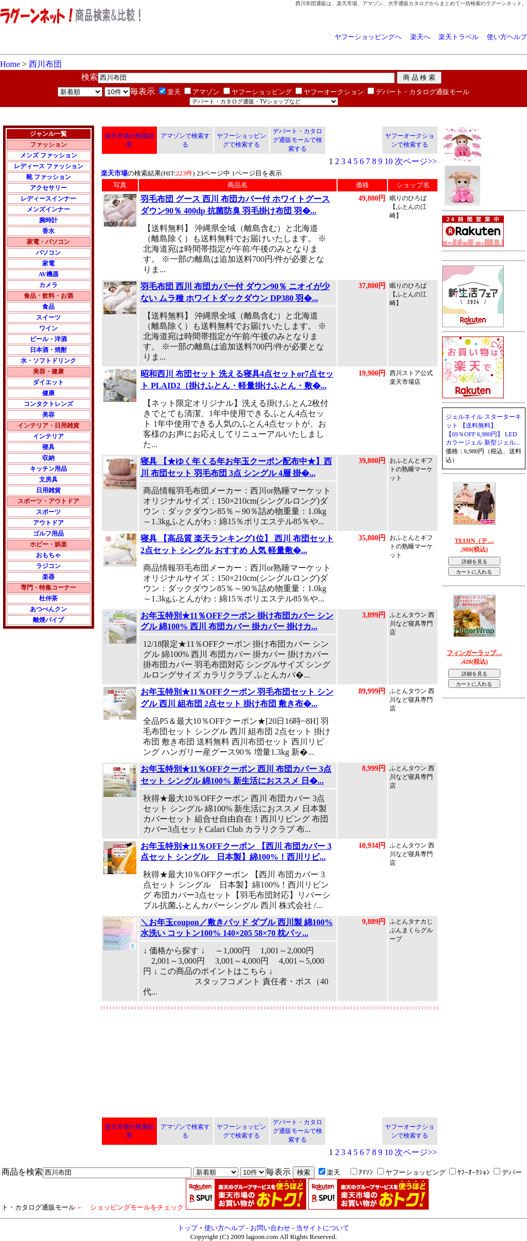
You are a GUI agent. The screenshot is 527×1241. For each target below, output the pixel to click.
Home (10, 64)
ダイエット (48, 382)
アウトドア (48, 522)
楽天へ (420, 37)
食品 (48, 306)
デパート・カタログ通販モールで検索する (297, 140)
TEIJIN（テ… (474, 540)
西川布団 (45, 64)
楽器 (48, 576)
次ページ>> (416, 161)
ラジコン (48, 566)
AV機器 (48, 274)
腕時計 (48, 220)
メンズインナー (48, 209)
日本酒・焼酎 (48, 349)
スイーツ (48, 317)
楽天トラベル (458, 37)
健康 (48, 393)
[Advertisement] (187, 111)
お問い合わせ (270, 1228)
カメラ (48, 285)
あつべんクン (48, 609)
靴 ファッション (48, 177)
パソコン (48, 252)
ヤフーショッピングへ (368, 37)
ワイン (48, 328)
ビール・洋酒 (48, 339)
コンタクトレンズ (48, 403)
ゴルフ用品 (48, 533)
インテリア (48, 436)
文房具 (48, 479)
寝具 (48, 447)
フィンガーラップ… (474, 653)
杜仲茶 (48, 598)
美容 (48, 414)
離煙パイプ (48, 620)
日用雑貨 (48, 490)
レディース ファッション (48, 166)
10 (388, 161)
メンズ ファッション (48, 155)
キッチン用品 (48, 468)
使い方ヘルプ (507, 37)
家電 (48, 263)
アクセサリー (48, 187)
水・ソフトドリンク (48, 360)
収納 (48, 458)
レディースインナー (48, 198)
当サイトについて (322, 1228)
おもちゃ (48, 555)
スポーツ (48, 512)
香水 (48, 231)
